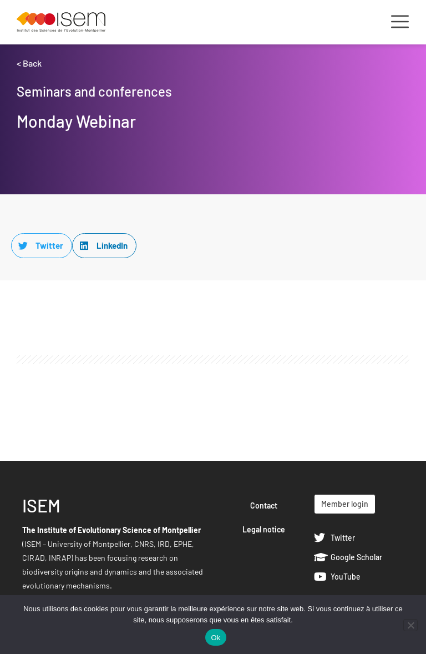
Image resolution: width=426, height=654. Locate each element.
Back (32, 63)
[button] (41, 245)
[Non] (410, 625)
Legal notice (263, 529)
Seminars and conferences (94, 91)
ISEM (41, 505)
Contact (263, 505)
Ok (215, 637)
